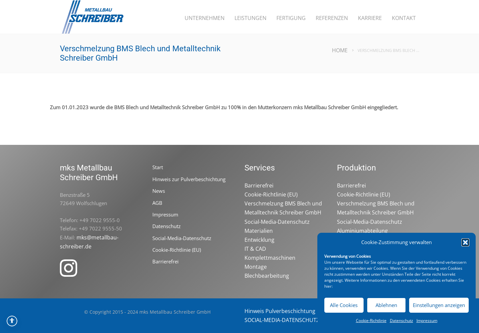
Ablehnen (386, 305)
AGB (157, 202)
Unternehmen (205, 18)
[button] (465, 242)
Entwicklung (259, 239)
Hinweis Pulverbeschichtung (279, 311)
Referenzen (332, 18)
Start (157, 167)
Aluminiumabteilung (362, 230)
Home (340, 50)
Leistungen (250, 18)
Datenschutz (401, 320)
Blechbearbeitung (266, 275)
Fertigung (291, 18)
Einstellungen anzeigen (439, 305)
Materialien (258, 230)
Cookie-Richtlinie (371, 320)
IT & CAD (255, 248)
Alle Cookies (344, 305)
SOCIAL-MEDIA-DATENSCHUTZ (281, 320)
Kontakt (404, 18)
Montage (255, 266)
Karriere (370, 18)
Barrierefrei (165, 261)
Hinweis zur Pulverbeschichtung (189, 179)
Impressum (426, 320)
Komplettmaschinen (269, 257)
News (158, 190)
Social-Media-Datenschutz (181, 238)
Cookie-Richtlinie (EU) (176, 249)
